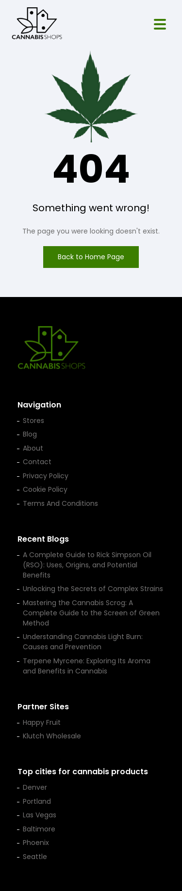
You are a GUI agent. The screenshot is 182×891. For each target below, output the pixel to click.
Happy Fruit (42, 722)
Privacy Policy (45, 476)
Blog (30, 434)
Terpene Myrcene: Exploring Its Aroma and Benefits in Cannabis (86, 666)
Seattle (35, 856)
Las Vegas (39, 815)
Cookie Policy (45, 489)
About (33, 448)
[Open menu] (159, 24)
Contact (37, 462)
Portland (37, 801)
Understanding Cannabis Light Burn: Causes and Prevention (83, 642)
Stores (33, 420)
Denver (35, 787)
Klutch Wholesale (52, 736)
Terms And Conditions (60, 503)
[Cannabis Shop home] (37, 24)
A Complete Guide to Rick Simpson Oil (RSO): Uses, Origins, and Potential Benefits (87, 565)
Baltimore (39, 829)
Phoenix (36, 842)
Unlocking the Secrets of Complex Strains (93, 589)
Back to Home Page (91, 257)
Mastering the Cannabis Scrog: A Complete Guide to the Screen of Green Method (91, 613)
